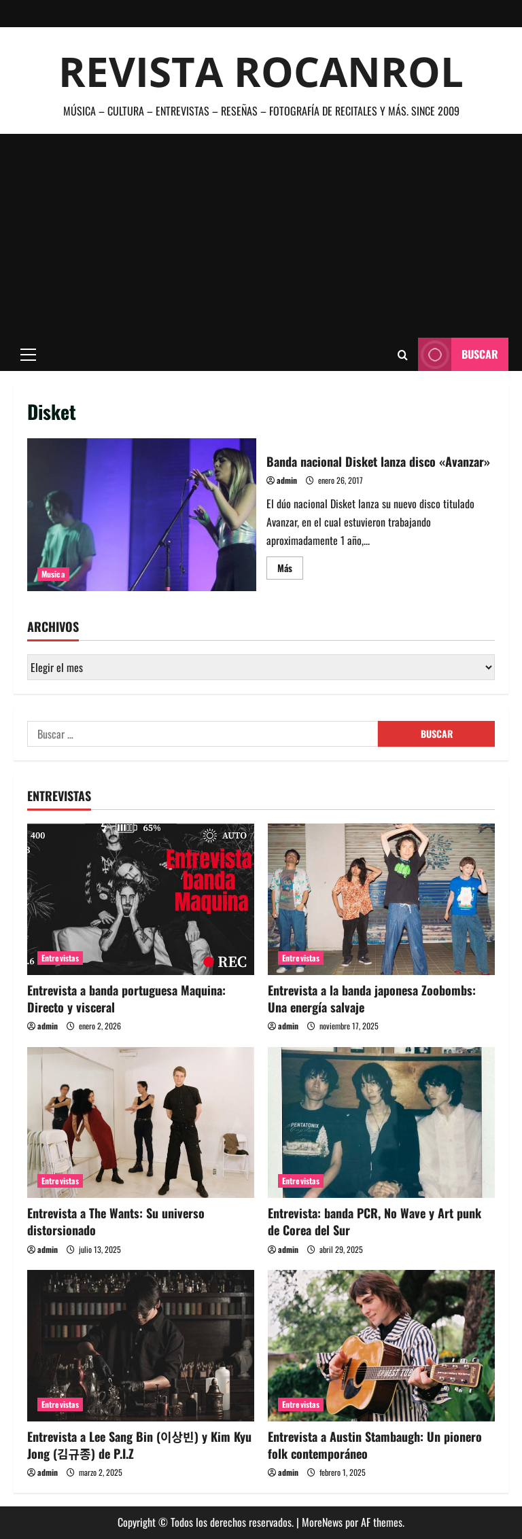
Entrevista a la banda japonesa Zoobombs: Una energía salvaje (372, 998)
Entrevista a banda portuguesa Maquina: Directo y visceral (126, 998)
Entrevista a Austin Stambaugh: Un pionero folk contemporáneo (375, 1445)
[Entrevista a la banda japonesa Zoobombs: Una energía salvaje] (381, 899)
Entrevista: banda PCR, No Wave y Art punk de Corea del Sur (374, 1221)
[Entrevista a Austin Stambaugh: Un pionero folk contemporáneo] (381, 1345)
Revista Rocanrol (261, 71)
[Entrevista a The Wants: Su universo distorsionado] (140, 1123)
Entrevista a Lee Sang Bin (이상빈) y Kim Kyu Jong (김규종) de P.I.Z (139, 1445)
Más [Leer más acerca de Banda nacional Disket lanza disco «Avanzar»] (290, 570)
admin (287, 480)
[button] (28, 354)
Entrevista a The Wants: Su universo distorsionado (116, 1221)
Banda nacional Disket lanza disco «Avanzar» (141, 514)
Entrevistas (60, 957)
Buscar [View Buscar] (458, 354)
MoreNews (322, 1522)
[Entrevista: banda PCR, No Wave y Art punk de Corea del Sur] (381, 1123)
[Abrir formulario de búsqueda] (403, 355)
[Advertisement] (261, 236)
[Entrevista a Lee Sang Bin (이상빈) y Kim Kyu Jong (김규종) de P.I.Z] (140, 1345)
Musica (53, 574)
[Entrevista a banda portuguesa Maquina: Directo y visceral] (140, 899)
